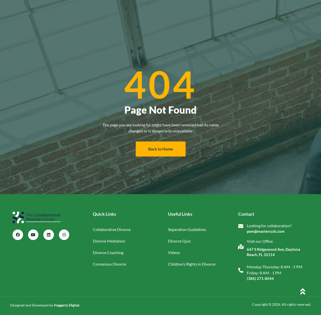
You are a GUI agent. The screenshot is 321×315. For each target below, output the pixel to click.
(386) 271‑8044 (260, 278)
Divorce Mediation (109, 241)
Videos (174, 252)
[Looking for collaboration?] (240, 226)
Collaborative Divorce (112, 229)
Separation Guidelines (187, 229)
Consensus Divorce (109, 264)
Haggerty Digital (66, 305)
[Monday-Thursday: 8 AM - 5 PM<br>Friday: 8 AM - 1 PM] (240, 270)
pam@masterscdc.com (266, 231)
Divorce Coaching (108, 252)
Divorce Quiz (179, 241)
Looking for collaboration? (269, 225)
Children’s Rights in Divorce (191, 264)
